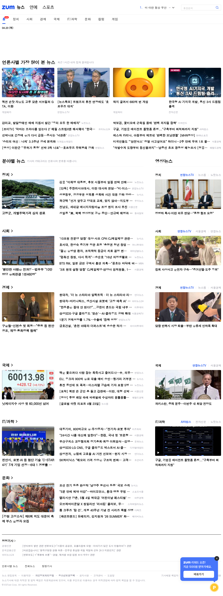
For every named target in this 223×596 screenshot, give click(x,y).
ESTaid (7, 584)
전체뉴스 (30, 566)
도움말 (110, 575)
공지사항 (84, 575)
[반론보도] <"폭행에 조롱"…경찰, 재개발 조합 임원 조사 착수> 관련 (58, 554)
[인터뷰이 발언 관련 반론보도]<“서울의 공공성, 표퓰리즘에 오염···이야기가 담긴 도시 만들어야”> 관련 (76, 545)
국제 (57, 19)
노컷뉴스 (216, 175)
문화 (88, 19)
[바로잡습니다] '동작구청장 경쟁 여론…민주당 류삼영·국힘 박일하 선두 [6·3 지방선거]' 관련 (71, 550)
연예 (33, 7)
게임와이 (117, 112)
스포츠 (48, 7)
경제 (43, 19)
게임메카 (6, 112)
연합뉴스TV (63, 112)
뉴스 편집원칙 (9, 575)
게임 (115, 19)
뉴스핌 (202, 175)
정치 (16, 19)
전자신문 (173, 112)
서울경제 (200, 231)
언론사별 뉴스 (10, 566)
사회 (29, 19)
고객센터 (98, 575)
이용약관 (26, 575)
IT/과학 (72, 19)
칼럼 (101, 19)
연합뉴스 (216, 231)
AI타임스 (186, 422)
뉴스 (21, 7)
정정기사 (7, 541)
